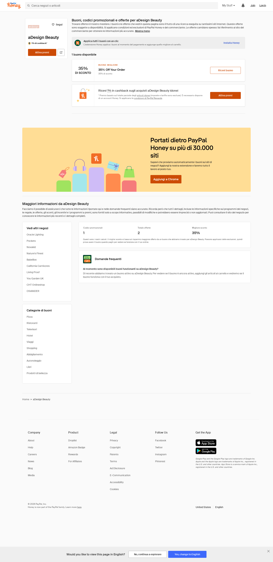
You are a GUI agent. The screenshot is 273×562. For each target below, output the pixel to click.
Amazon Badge (76, 447)
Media (31, 475)
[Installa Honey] (232, 42)
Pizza (30, 316)
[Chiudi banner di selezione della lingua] (268, 551)
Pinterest (160, 461)
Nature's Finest (35, 253)
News (31, 461)
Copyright (115, 447)
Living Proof (33, 272)
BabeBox (32, 259)
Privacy (114, 440)
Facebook (160, 440)
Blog (30, 468)
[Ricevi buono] (225, 70)
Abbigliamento (35, 354)
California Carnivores (38, 266)
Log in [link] (262, 5)
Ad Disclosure (117, 468)
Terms (113, 461)
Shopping (32, 348)
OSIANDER (33, 291)
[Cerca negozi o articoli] (121, 5)
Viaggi (30, 341)
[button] (209, 507)
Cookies (114, 489)
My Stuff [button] (228, 5)
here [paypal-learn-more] (79, 507)
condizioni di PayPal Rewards (148, 98)
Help (30, 447)
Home (25, 399)
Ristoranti (32, 323)
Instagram (161, 454)
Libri (29, 367)
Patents (114, 454)
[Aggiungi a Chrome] (165, 179)
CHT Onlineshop (36, 284)
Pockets (31, 240)
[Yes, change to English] (187, 554)
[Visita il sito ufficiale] (61, 52)
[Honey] (14, 6)
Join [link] (253, 5)
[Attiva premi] (42, 52)
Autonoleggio (34, 360)
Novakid (31, 247)
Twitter (159, 447)
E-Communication (120, 475)
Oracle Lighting (35, 234)
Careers (32, 454)
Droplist (72, 440)
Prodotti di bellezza (37, 373)
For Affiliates (75, 461)
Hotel (30, 335)
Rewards (73, 454)
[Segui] (57, 24)
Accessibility (117, 482)
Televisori (32, 329)
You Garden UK (35, 278)
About (31, 440)
